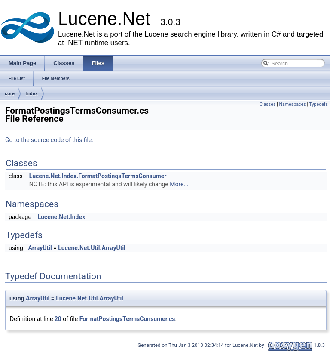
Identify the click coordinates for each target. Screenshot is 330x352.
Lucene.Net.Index (61, 216)
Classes (267, 104)
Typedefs (318, 104)
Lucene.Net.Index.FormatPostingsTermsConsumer (98, 176)
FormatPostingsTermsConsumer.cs (127, 318)
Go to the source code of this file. (49, 139)
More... (179, 184)
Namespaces (292, 104)
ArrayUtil (40, 247)
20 (58, 318)
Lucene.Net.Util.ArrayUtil (91, 247)
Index (31, 93)
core (10, 93)
